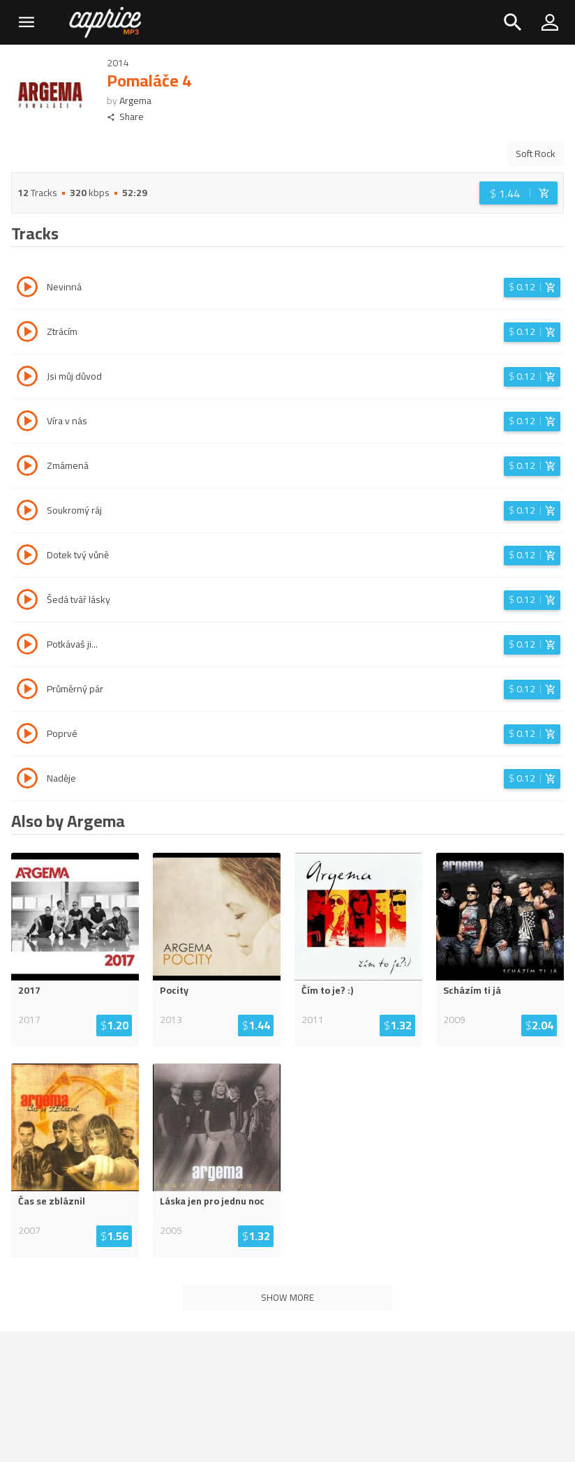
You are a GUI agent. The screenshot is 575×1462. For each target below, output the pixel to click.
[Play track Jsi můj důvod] (27, 378)
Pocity (174, 990)
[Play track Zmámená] (27, 467)
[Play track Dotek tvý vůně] (27, 556)
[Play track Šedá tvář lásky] (27, 601)
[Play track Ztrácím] (27, 333)
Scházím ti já (472, 990)
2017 (29, 990)
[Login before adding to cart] (518, 192)
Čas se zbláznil (51, 1201)
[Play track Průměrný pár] (27, 690)
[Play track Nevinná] (27, 288)
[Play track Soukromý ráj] (27, 512)
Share (125, 117)
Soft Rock (535, 153)
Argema (135, 100)
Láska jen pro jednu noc (212, 1201)
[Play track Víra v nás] (27, 422)
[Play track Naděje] (27, 780)
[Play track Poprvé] (27, 735)
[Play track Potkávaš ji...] (27, 646)
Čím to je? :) (327, 990)
